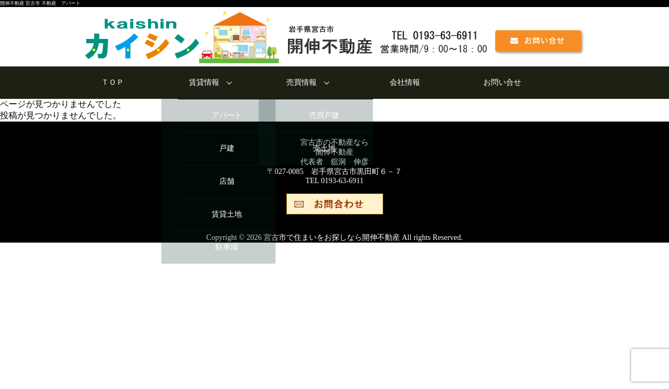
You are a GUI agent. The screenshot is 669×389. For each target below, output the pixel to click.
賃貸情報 (204, 82)
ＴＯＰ (112, 82)
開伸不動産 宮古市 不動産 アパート (40, 3)
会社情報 (405, 82)
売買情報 (301, 82)
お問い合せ (502, 82)
